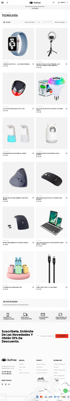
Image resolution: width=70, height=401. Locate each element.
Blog (20, 370)
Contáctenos (40, 367)
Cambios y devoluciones (59, 370)
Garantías (56, 367)
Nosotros (21, 364)
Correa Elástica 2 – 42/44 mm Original (16, 64)
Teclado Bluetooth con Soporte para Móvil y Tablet (49, 243)
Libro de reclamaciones (42, 370)
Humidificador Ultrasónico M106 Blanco (47, 154)
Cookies (56, 372)
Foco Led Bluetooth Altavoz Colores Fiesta (49, 109)
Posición (33, 22)
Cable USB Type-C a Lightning (46, 287)
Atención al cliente (41, 364)
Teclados (38, 240)
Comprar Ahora (35, 8)
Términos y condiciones (59, 378)
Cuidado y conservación (59, 364)
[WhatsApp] (65, 391)
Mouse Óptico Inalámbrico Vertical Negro (15, 198)
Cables (38, 285)
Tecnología (6, 62)
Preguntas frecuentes (42, 372)
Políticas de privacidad (59, 375)
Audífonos (5, 285)
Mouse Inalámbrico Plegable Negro (15, 242)
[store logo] (35, 2)
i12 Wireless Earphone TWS (12, 287)
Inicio (3, 12)
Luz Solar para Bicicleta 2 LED (14, 108)
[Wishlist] (53, 2)
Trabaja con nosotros (24, 372)
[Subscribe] (61, 336)
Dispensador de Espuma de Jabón (14, 153)
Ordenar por (27, 22)
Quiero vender (22, 367)
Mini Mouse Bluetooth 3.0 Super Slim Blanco (49, 198)
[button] (33, 64)
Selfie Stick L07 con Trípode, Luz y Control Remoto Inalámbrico (48, 64)
